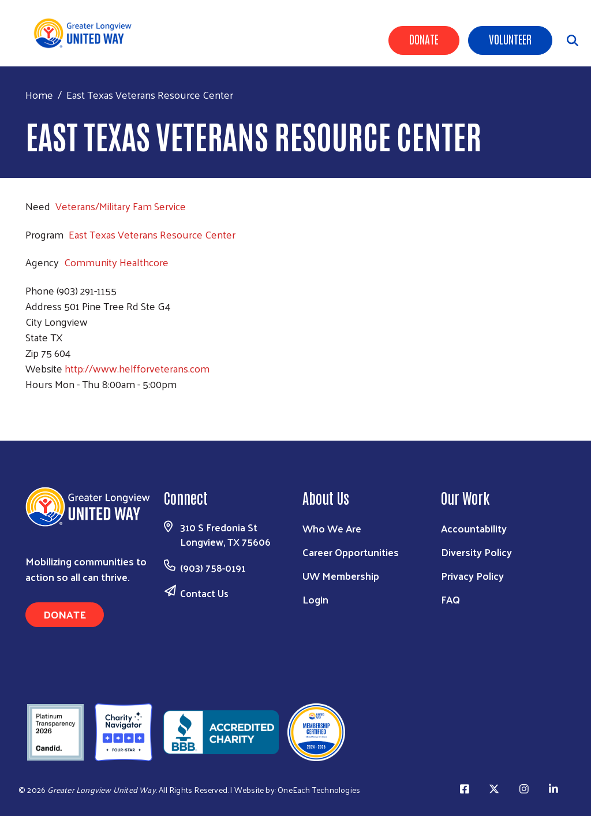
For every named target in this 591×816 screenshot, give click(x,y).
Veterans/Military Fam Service (120, 205)
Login (315, 599)
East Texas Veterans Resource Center (152, 234)
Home (39, 94)
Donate (424, 38)
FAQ (450, 599)
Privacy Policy (472, 575)
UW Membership (340, 575)
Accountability (474, 528)
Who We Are (331, 528)
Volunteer (510, 38)
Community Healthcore (116, 261)
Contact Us (204, 593)
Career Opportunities (350, 552)
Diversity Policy (476, 552)
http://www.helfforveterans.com (137, 368)
